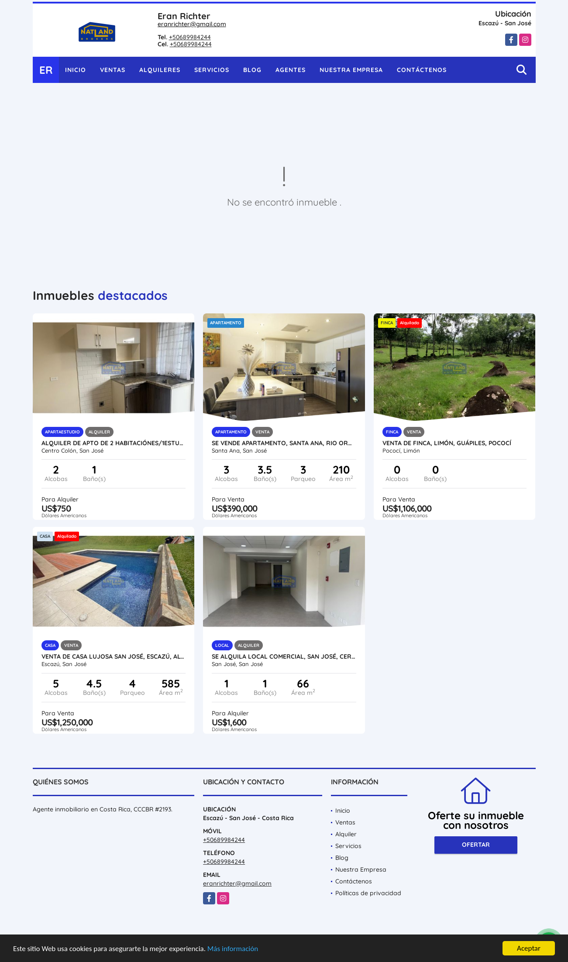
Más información (232, 948)
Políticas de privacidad (368, 893)
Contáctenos (422, 70)
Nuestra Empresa (351, 70)
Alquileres (159, 70)
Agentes (290, 70)
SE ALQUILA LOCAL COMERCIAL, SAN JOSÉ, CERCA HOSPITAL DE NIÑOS (284, 656)
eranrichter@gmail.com (192, 24)
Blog (252, 70)
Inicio (75, 70)
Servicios (211, 70)
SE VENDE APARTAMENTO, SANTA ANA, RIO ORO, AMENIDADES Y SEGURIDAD (284, 443)
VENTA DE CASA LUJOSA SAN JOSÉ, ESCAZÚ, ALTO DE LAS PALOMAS (113, 656)
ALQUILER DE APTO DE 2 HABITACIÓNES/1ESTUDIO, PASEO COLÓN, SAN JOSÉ (113, 443)
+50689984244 (190, 37)
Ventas (112, 70)
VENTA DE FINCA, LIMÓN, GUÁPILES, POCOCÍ (446, 443)
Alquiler (346, 834)
